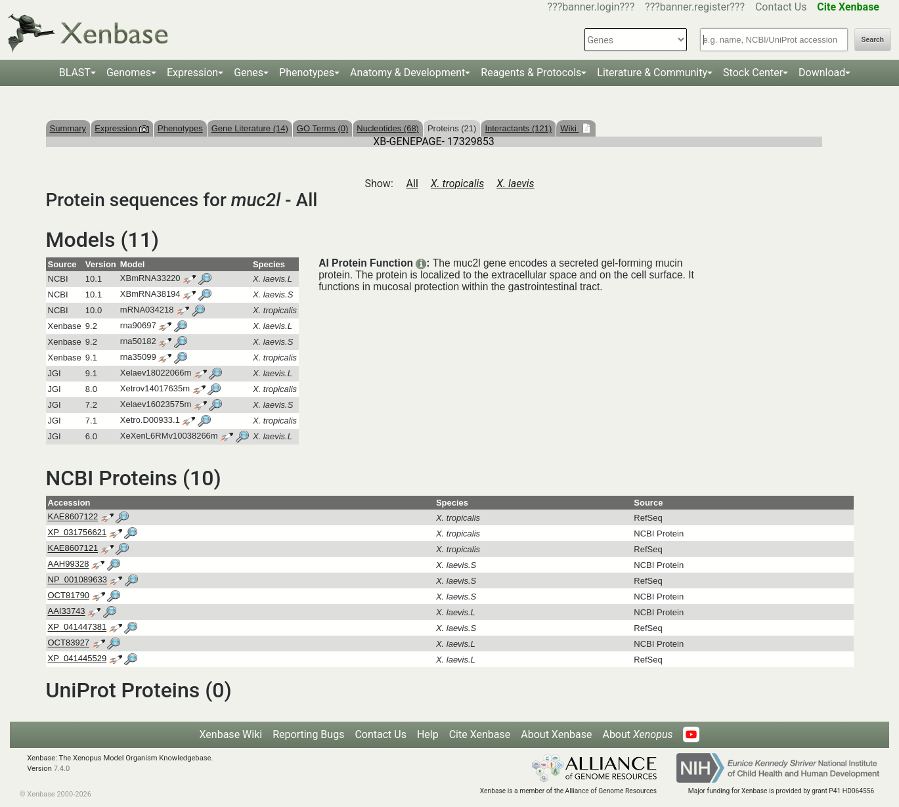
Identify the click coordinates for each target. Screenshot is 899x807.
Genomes (128, 72)
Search (873, 39)
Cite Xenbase (480, 734)
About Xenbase (556, 734)
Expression (192, 72)
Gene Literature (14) (249, 128)
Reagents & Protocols (531, 72)
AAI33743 (66, 612)
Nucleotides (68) (388, 128)
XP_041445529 (77, 659)
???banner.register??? (695, 7)
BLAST (75, 72)
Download (822, 72)
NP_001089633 (77, 580)
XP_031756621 (77, 533)
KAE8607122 (73, 517)
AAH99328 (68, 564)
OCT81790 (69, 596)
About (637, 734)
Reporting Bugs (308, 734)
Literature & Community (652, 72)
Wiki (569, 128)
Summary (68, 128)
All (412, 183)
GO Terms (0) (323, 128)
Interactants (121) (518, 128)
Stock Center (753, 72)
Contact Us (781, 7)
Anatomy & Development (407, 72)
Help (428, 734)
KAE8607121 (73, 549)
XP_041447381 (77, 627)
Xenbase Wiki (231, 734)
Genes (248, 72)
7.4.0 (62, 768)
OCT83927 (69, 643)
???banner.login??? (591, 7)
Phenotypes (306, 72)
